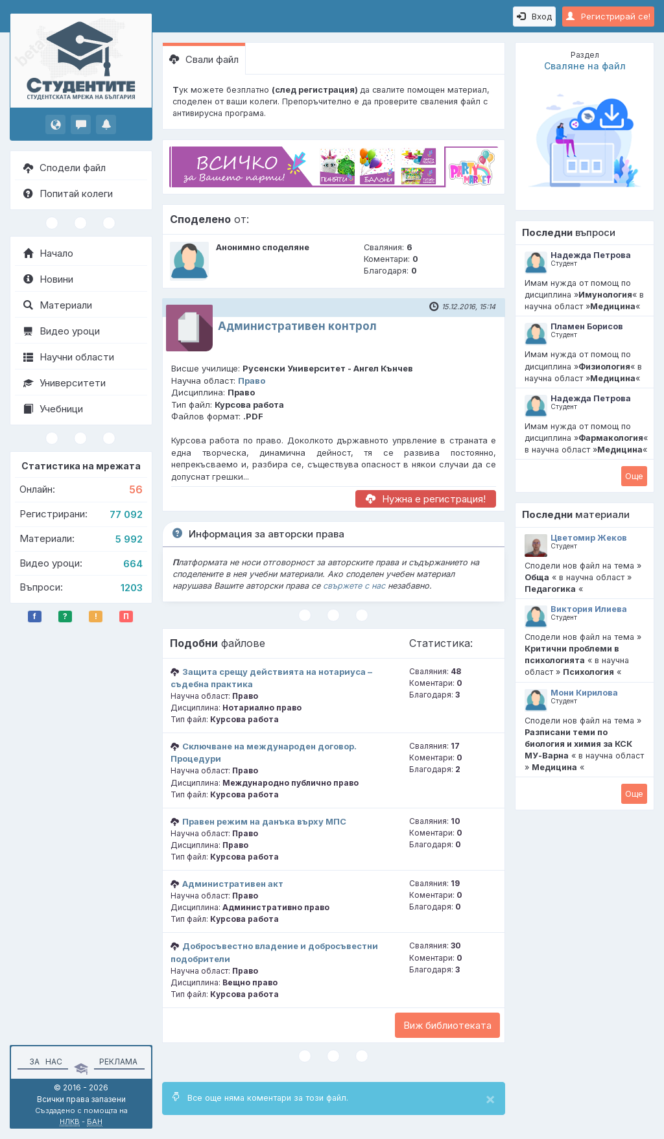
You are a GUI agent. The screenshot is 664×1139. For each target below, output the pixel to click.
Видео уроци (61, 331)
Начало (48, 253)
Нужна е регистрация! (426, 499)
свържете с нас (354, 586)
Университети (64, 383)
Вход (534, 16)
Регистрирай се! (608, 16)
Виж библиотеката (447, 1025)
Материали (57, 305)
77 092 (126, 514)
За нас (43, 1061)
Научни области (68, 357)
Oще (634, 476)
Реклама (118, 1061)
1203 (132, 587)
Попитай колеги (68, 193)
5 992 (129, 539)
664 (133, 564)
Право (251, 380)
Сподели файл (64, 167)
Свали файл (204, 59)
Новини (48, 279)
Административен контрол (297, 326)
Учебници (53, 409)
